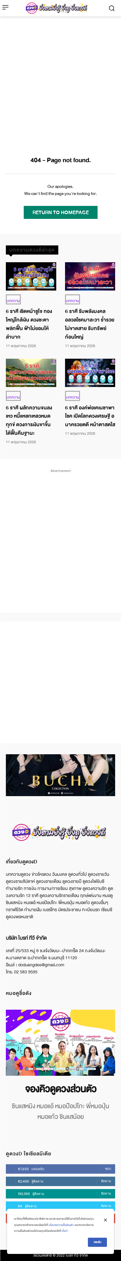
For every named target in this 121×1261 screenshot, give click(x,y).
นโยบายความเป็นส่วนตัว (61, 1225)
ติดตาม (106, 1181)
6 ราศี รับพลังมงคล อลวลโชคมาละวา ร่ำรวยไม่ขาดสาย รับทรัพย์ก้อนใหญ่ (89, 324)
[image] (60, 1043)
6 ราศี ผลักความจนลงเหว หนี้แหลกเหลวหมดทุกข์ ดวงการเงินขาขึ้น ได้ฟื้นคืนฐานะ (29, 420)
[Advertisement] (60, 80)
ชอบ (108, 1168)
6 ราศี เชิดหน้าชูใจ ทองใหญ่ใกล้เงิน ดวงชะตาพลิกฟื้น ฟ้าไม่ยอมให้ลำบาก (29, 324)
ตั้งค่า (65, 1231)
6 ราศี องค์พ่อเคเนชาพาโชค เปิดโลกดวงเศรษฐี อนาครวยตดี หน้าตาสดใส (90, 416)
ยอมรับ (97, 1242)
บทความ (13, 301)
